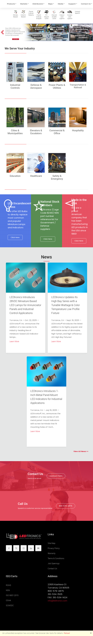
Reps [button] (50, 4)
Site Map (51, 543)
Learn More (14, 341)
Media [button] (60, 4)
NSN (8, 590)
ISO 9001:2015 (12, 595)
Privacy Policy (54, 548)
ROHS (8, 585)
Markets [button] (23, 4)
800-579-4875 (65, 506)
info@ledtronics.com (57, 600)
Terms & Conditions (56, 558)
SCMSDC (10, 605)
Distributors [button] (38, 4)
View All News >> (80, 451)
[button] (2, 32)
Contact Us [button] (86, 4)
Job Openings (54, 563)
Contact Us (52, 568)
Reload (67, 633)
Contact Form (56, 476)
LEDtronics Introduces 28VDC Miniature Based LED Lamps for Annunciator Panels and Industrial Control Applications (25, 305)
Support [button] (72, 4)
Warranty (51, 553)
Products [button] (11, 4)
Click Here (15, 237)
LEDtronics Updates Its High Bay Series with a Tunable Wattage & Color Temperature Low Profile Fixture (65, 305)
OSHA (8, 600)
